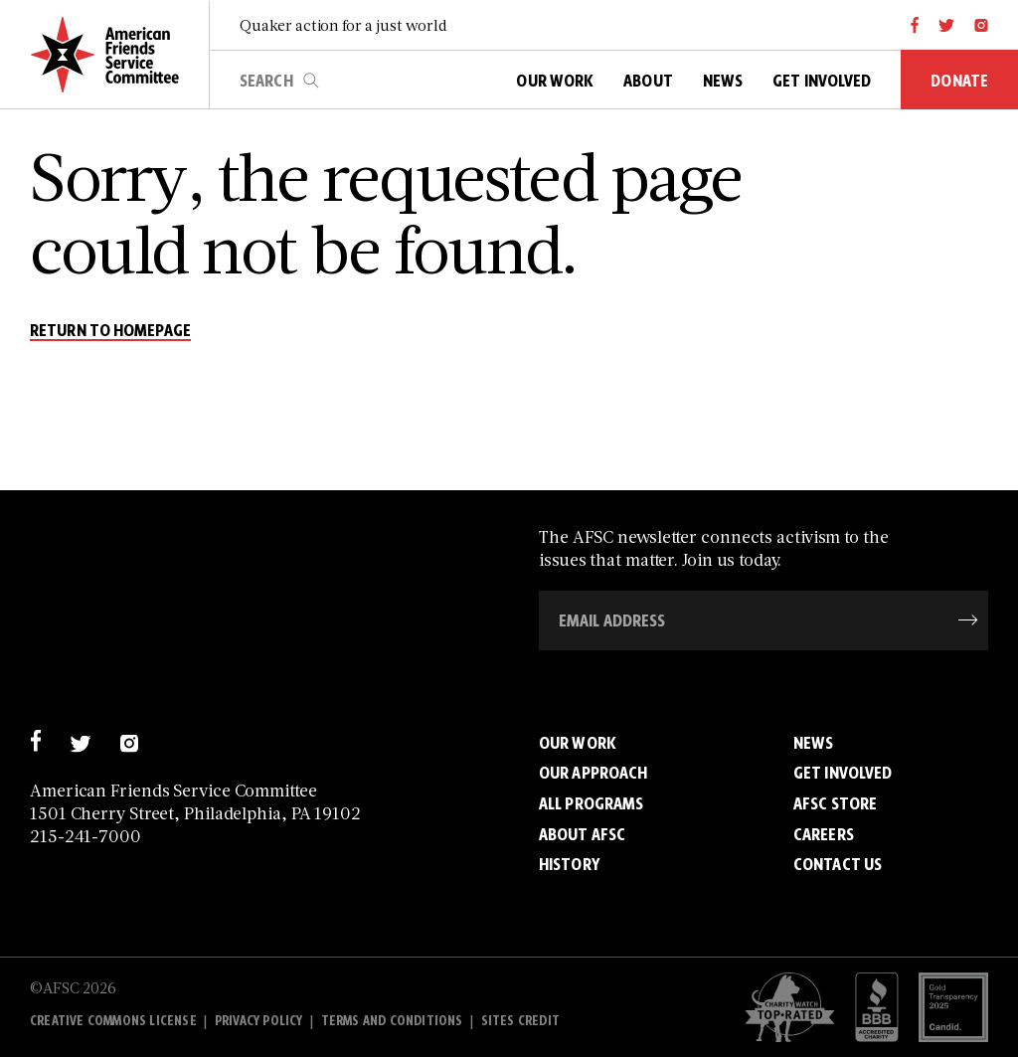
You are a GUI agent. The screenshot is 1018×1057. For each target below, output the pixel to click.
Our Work (577, 743)
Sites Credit (520, 1020)
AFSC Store (835, 803)
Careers (823, 834)
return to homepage (110, 331)
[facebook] (915, 25)
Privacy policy (259, 1020)
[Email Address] (763, 620)
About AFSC (582, 834)
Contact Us (837, 864)
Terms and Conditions (392, 1020)
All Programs (591, 803)
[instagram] (981, 25)
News (813, 743)
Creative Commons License (113, 1020)
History (569, 864)
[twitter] (946, 25)
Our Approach (593, 773)
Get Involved (842, 773)
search (311, 80)
